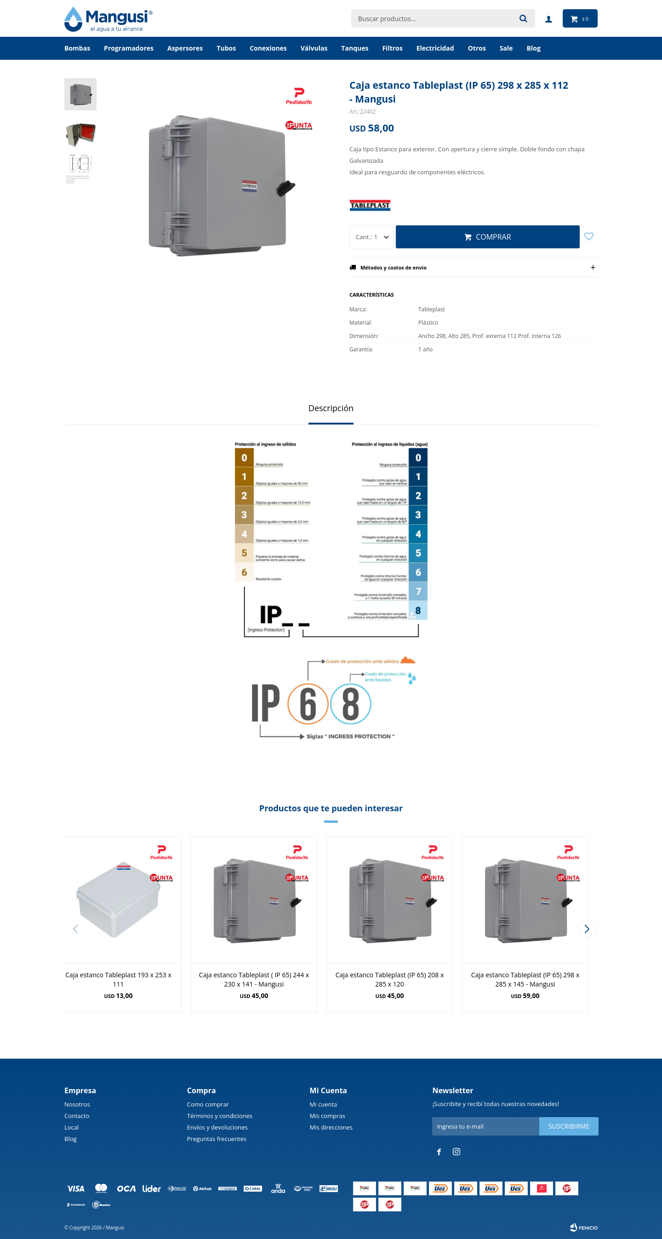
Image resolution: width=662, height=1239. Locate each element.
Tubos (226, 48)
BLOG (534, 48)
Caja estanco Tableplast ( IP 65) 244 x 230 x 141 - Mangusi (254, 979)
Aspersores (185, 48)
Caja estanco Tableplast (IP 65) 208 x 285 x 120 (390, 979)
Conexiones (268, 48)
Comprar (493, 237)
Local (71, 1127)
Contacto (77, 1116)
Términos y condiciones (219, 1116)
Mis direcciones (331, 1127)
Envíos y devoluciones (217, 1127)
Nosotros (77, 1104)
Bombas (77, 48)
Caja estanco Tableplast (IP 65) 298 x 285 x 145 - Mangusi (525, 979)
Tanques (354, 48)
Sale (506, 48)
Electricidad (435, 48)
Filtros (392, 48)
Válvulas (314, 48)
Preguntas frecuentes (216, 1139)
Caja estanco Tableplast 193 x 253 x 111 (118, 979)
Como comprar (208, 1104)
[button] (587, 929)
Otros (477, 48)
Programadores (129, 48)
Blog (70, 1139)
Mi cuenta (323, 1104)
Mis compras (327, 1116)
